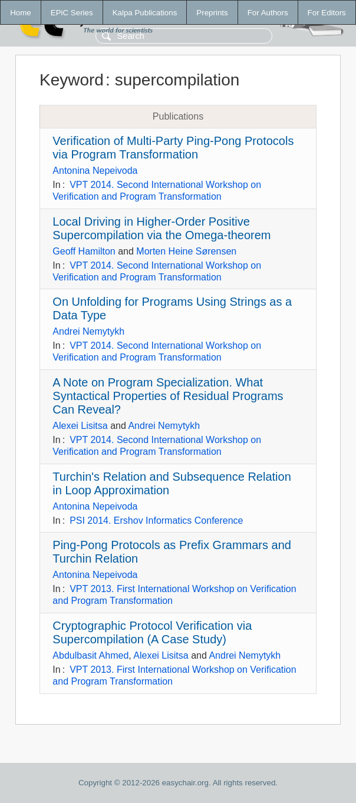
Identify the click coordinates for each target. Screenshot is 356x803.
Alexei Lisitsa (79, 426)
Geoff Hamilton (83, 251)
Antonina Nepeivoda (94, 171)
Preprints (212, 12)
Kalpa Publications (145, 12)
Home (20, 12)
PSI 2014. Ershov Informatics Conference (156, 520)
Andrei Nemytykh (88, 331)
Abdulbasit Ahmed (90, 655)
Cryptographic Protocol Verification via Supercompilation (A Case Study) (152, 632)
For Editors (327, 12)
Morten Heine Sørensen (186, 251)
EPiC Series (72, 12)
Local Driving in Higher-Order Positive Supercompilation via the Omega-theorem (161, 228)
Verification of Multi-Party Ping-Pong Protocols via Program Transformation (173, 147)
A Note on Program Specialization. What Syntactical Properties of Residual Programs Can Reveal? (167, 396)
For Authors (268, 12)
